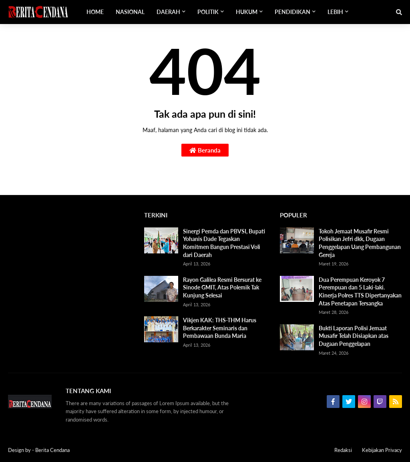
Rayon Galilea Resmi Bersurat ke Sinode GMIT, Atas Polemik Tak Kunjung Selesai (222, 287)
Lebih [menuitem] (335, 11)
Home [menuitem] (95, 11)
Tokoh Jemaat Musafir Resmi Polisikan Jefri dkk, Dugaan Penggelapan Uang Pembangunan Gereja (360, 243)
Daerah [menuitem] (168, 11)
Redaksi (343, 450)
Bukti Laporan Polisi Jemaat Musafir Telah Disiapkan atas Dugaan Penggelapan (353, 336)
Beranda (205, 150)
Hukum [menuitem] (246, 11)
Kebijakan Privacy (382, 450)
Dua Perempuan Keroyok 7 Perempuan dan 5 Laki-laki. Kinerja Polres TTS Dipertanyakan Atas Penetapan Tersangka (360, 291)
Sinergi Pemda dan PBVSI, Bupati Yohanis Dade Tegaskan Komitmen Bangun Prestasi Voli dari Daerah (224, 243)
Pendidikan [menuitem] (292, 11)
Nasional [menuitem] (130, 11)
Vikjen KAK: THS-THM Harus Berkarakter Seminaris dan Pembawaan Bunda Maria (219, 328)
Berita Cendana (52, 450)
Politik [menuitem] (208, 11)
